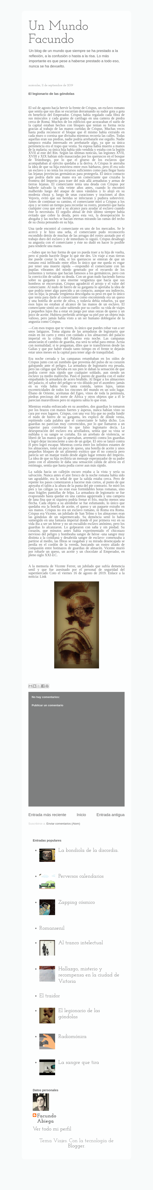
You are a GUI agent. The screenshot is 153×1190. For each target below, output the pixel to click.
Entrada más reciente (47, 815)
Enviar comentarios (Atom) (63, 823)
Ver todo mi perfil (52, 1129)
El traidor (49, 996)
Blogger (76, 1146)
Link (43, 576)
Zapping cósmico (76, 902)
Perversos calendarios (81, 876)
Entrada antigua (111, 815)
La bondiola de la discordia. (88, 850)
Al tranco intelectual (80, 943)
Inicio (81, 815)
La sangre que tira (78, 1062)
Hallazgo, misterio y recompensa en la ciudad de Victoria (88, 975)
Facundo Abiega (46, 1118)
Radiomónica (72, 1036)
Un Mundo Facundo (58, 33)
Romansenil (51, 928)
